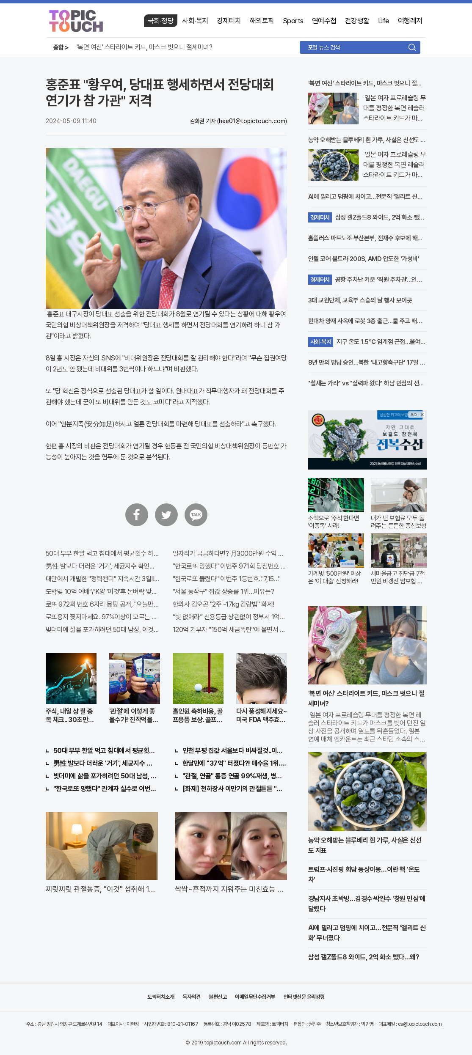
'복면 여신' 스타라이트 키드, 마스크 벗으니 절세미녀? (145, 47)
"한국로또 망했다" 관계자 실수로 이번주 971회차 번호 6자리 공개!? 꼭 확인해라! (105, 789)
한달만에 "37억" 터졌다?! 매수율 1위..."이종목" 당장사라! (234, 763)
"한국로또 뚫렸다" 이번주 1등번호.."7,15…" (227, 579)
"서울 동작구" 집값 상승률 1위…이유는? (223, 592)
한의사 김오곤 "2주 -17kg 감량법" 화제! (223, 604)
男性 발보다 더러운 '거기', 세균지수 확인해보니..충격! (103, 566)
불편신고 (217, 997)
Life (383, 20)
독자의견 (191, 997)
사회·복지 (195, 20)
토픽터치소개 (160, 997)
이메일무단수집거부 (255, 997)
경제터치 (229, 20)
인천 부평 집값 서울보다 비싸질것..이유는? (234, 751)
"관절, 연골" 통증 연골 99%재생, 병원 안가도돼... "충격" (234, 776)
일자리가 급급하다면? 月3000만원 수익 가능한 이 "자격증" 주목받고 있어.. (230, 553)
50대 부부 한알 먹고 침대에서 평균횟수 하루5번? (103, 553)
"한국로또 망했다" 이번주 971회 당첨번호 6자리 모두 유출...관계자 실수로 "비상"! (230, 566)
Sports (293, 20)
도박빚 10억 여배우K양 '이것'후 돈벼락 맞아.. (103, 592)
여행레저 (410, 20)
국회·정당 (161, 20)
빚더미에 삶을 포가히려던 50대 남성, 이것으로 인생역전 (103, 630)
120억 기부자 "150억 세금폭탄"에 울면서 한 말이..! (230, 630)
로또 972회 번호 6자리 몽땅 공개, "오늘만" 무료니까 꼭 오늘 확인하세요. (103, 604)
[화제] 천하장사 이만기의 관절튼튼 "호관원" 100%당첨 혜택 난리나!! (234, 789)
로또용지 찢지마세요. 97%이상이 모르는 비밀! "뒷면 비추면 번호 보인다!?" (103, 617)
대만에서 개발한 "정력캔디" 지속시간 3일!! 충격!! (103, 579)
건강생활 (357, 20)
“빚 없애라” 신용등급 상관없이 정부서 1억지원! (230, 617)
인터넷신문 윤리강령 (304, 997)
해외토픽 (262, 20)
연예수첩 (324, 20)
